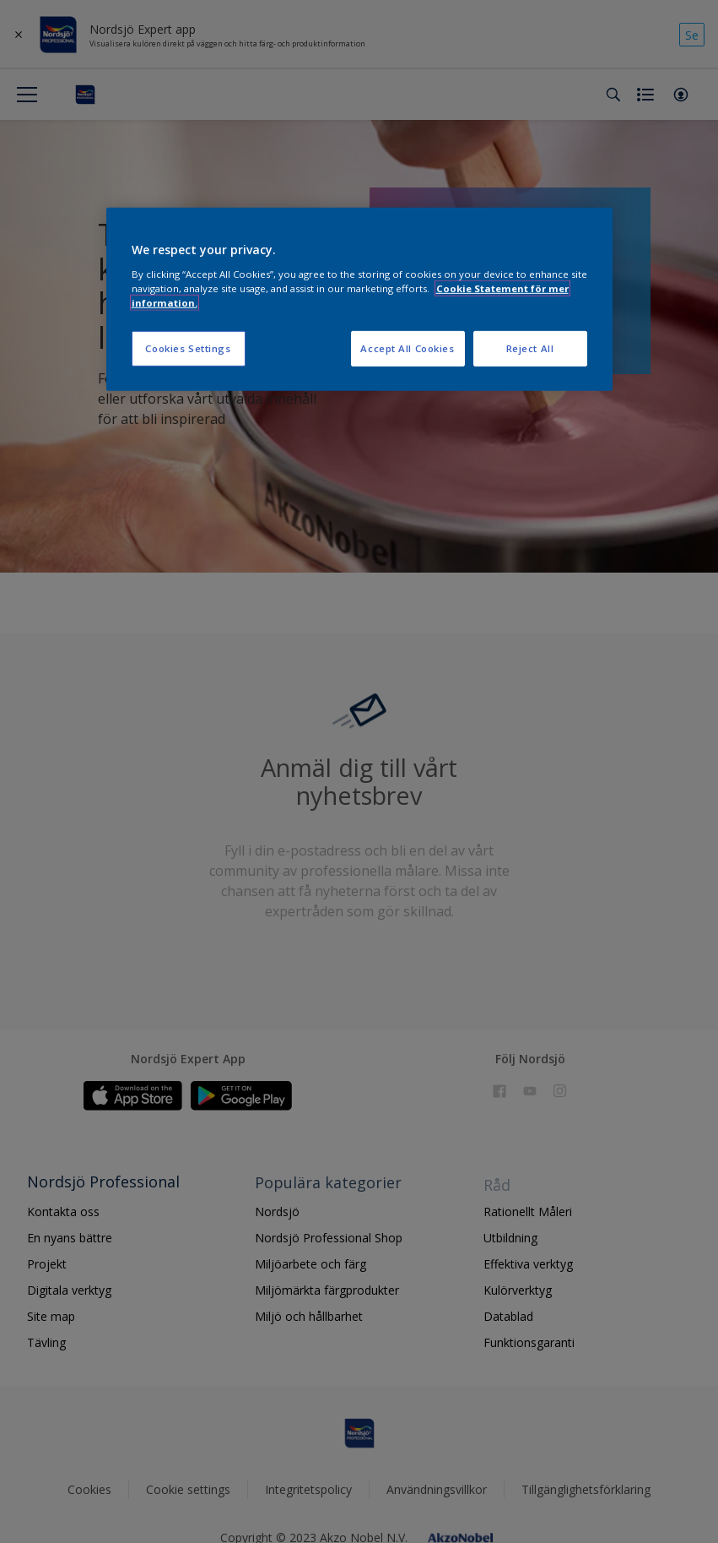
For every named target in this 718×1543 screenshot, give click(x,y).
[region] (359, 299)
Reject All (530, 348)
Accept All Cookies (407, 348)
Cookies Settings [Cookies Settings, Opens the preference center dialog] (187, 348)
